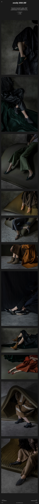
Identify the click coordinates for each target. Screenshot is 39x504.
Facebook (36, 502)
